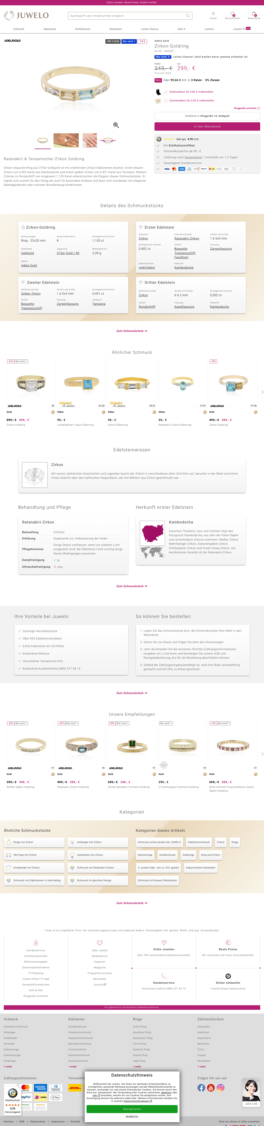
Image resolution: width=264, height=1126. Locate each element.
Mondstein (204, 1061)
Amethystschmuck (79, 1032)
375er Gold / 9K (68, 253)
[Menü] (19, 1088)
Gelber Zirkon (31, 293)
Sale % (182, 29)
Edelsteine (50, 29)
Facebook (201, 1088)
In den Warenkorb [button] (207, 127)
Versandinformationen (36, 985)
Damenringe (145, 855)
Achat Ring (140, 1027)
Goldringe (188, 855)
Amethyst (203, 1032)
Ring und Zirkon (210, 855)
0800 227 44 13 (176, 989)
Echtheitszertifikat (35, 956)
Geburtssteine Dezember (201, 868)
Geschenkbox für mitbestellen (190, 100)
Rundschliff (147, 307)
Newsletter (100, 979)
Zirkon (143, 238)
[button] (213, 16)
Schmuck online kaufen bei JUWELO (159, 842)
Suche (188, 15)
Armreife (9, 1044)
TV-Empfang (35, 973)
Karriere (8, 1122)
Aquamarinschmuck (80, 1038)
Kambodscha (183, 267)
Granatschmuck (78, 1061)
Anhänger (10, 1032)
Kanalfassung (184, 307)
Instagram (220, 1088)
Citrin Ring (139, 1044)
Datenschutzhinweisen (136, 1101)
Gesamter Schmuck (16, 1027)
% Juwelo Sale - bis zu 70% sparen (158, 868)
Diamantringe (12, 1055)
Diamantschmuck (79, 1055)
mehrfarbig (147, 267)
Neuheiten (116, 29)
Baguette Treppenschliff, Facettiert (185, 253)
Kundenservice (36, 950)
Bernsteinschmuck (79, 1044)
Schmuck (18, 29)
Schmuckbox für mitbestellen (190, 91)
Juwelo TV (242, 29)
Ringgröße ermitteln (36, 996)
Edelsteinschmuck (199, 842)
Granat (202, 1055)
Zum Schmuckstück (129, 331)
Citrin (201, 1049)
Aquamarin (204, 1038)
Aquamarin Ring (143, 1038)
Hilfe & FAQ (36, 990)
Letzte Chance (149, 29)
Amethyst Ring (142, 1032)
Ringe (235, 842)
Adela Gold (29, 265)
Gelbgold (27, 253)
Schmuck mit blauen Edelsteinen (157, 880)
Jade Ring (139, 1061)
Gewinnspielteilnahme (36, 967)
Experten (99, 962)
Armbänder (10, 1038)
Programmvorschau (100, 973)
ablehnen (166, 1092)
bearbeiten (132, 1116)
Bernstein (203, 1044)
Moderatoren (100, 956)
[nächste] (262, 392)
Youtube (211, 1088)
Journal (98, 985)
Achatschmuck (77, 1027)
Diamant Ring (141, 1049)
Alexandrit (204, 1027)
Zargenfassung (221, 249)
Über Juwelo (99, 950)
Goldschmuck (167, 855)
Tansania (99, 304)
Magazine (100, 967)
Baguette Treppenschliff (31, 306)
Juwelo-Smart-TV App (35, 979)
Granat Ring (140, 1055)
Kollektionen (83, 29)
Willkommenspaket (36, 962)
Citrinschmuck (77, 1049)
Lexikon (209, 29)
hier (95, 1095)
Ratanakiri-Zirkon (186, 238)
